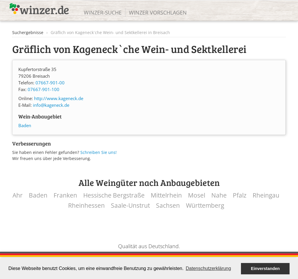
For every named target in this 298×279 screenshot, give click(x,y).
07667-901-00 (50, 83)
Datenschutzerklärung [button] (208, 268)
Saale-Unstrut (130, 205)
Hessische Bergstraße (114, 195)
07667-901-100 (43, 89)
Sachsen (168, 205)
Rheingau (266, 195)
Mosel (196, 195)
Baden (24, 125)
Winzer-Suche (103, 12)
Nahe (219, 195)
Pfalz (239, 195)
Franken (65, 195)
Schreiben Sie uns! (98, 152)
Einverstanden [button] (265, 268)
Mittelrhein (166, 195)
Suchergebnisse (27, 32)
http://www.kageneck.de (58, 98)
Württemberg (205, 205)
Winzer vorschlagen (158, 12)
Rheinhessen (86, 205)
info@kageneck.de (51, 105)
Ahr (18, 195)
